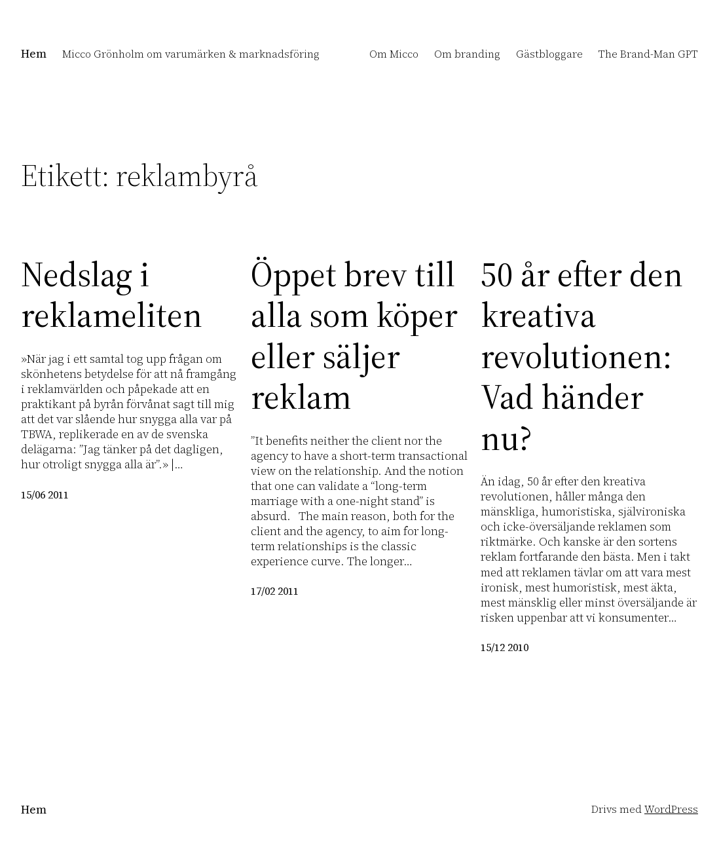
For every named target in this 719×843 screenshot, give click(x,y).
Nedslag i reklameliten (111, 295)
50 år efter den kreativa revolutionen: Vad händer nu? (582, 356)
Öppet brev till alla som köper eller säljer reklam (354, 336)
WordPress (671, 809)
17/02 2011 (275, 591)
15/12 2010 (504, 647)
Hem (33, 54)
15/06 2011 (45, 495)
